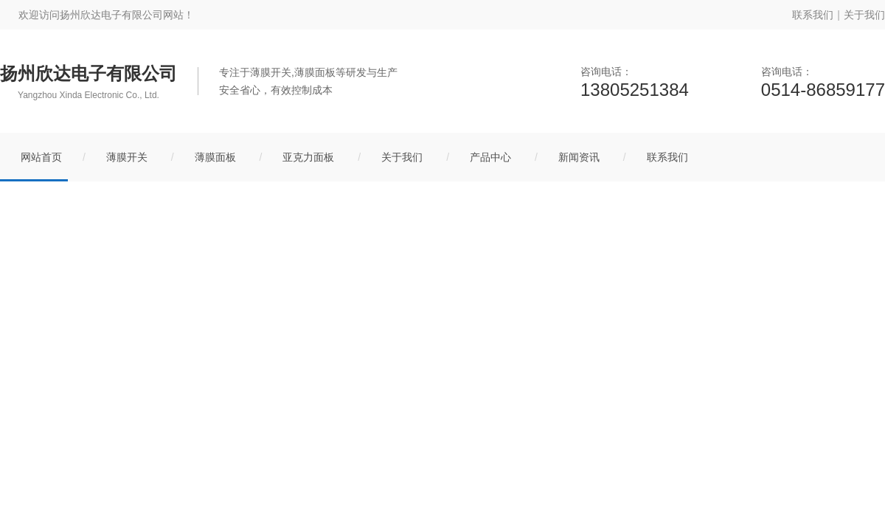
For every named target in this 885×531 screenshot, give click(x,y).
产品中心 (490, 157)
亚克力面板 (308, 157)
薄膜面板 (215, 157)
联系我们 (812, 15)
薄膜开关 (127, 157)
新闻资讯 (579, 157)
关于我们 (864, 15)
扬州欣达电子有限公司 (88, 74)
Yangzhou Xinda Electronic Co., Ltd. (88, 95)
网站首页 (41, 157)
